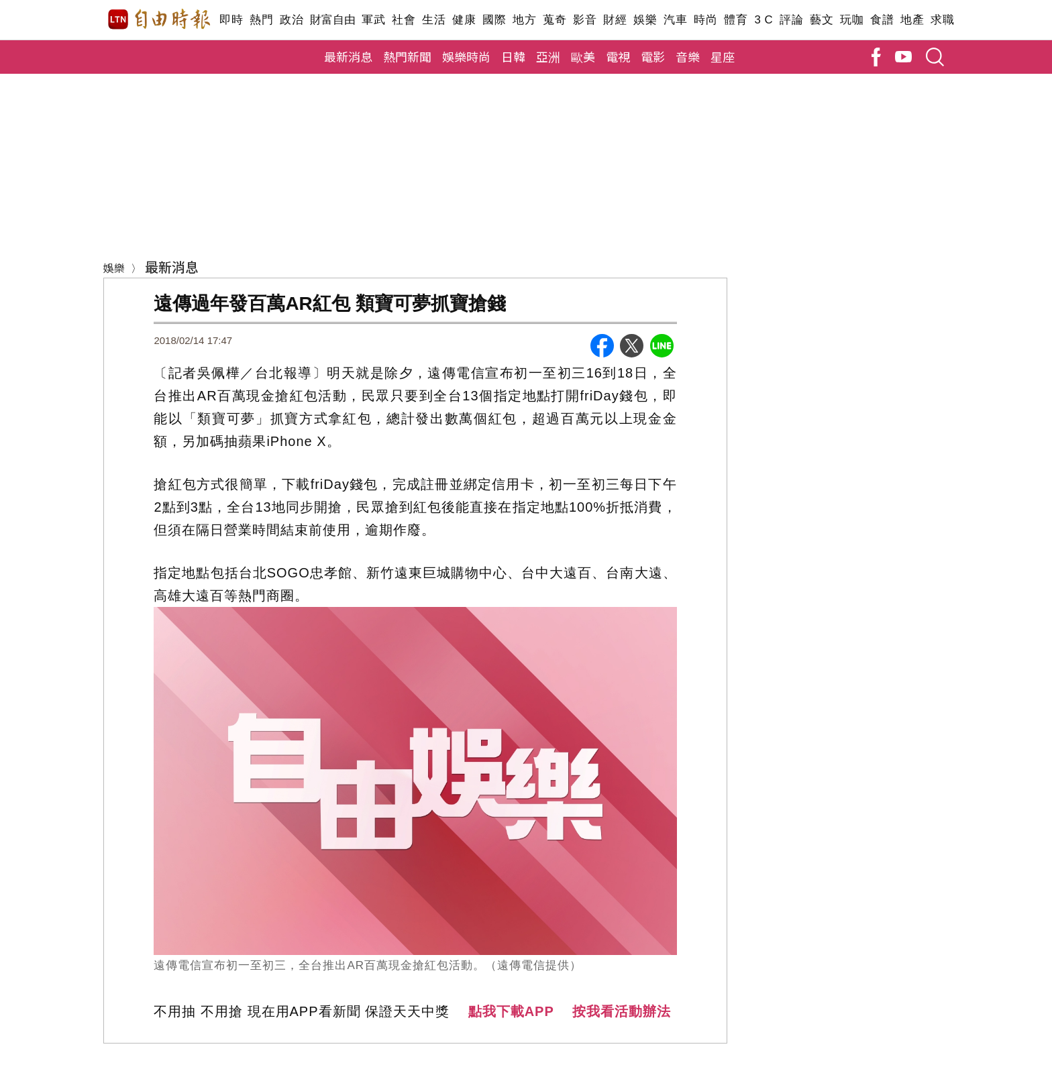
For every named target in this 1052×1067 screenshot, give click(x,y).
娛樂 (645, 19)
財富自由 (332, 19)
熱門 (261, 19)
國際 (494, 19)
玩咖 (851, 19)
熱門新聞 (407, 56)
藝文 (821, 19)
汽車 (675, 19)
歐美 (583, 56)
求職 (942, 19)
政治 (291, 19)
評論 (791, 19)
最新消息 (348, 56)
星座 (723, 56)
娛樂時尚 (466, 56)
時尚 (705, 19)
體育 (735, 19)
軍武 (373, 19)
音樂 (688, 56)
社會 (403, 19)
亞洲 (548, 56)
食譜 (882, 19)
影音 (584, 19)
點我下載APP (511, 1011)
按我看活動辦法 (621, 1011)
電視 (618, 56)
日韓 (513, 56)
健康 (464, 19)
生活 (433, 19)
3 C (763, 19)
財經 (615, 19)
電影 (653, 56)
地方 (524, 19)
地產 (912, 19)
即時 (231, 19)
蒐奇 (554, 19)
